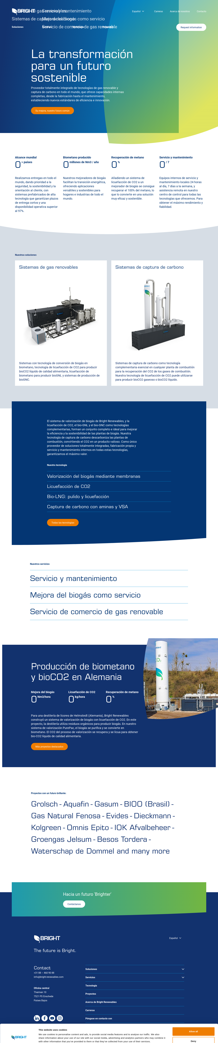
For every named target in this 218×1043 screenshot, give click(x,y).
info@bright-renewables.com (49, 977)
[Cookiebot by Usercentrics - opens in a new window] (19, 1037)
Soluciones (17, 27)
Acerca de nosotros (180, 11)
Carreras (158, 11)
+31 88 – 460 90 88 (44, 972)
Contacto (201, 11)
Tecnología (78, 27)
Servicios (47, 27)
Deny (193, 1023)
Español (136, 11)
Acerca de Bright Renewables (101, 1002)
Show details (154, 1037)
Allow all (193, 1014)
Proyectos (108, 27)
